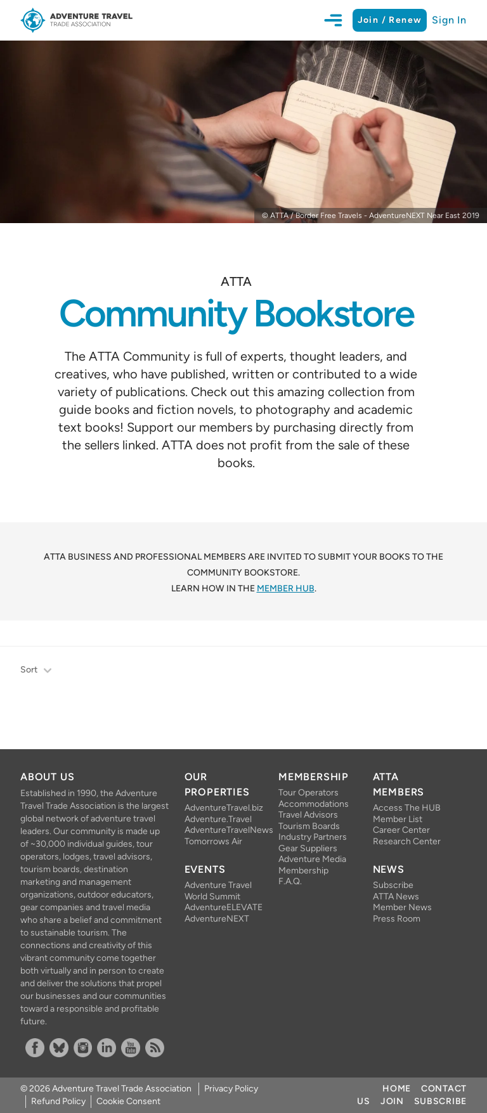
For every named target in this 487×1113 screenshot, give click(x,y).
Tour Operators (308, 792)
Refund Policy (58, 1101)
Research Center (407, 841)
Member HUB (286, 588)
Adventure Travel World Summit (218, 891)
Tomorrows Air (213, 841)
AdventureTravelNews (221, 830)
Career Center (401, 830)
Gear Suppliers (307, 848)
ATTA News (396, 896)
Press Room (396, 918)
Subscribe (393, 885)
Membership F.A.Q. (303, 876)
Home (396, 1088)
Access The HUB (407, 807)
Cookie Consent (128, 1101)
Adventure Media (312, 859)
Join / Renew (390, 20)
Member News (402, 907)
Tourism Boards (309, 826)
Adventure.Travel (218, 819)
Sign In (449, 20)
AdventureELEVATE (221, 907)
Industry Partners (312, 837)
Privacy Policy (231, 1088)
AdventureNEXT (217, 918)
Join (392, 1101)
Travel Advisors (308, 814)
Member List (397, 819)
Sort (36, 671)
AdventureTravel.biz (221, 807)
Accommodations (313, 804)
